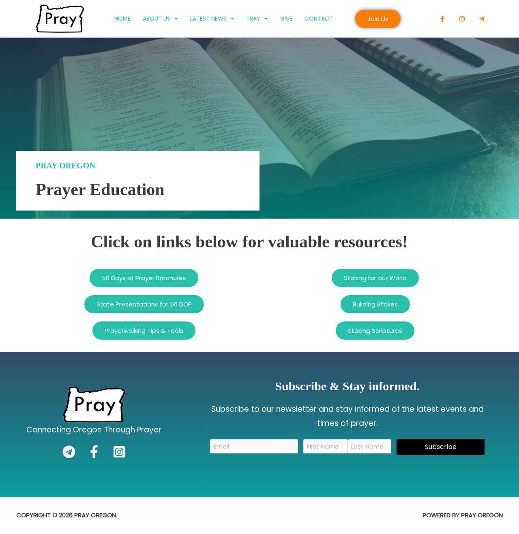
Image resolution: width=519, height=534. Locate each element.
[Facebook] (94, 451)
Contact (319, 19)
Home (122, 19)
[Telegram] (68, 451)
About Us (160, 19)
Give (286, 19)
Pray (257, 19)
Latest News (212, 19)
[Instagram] (119, 451)
